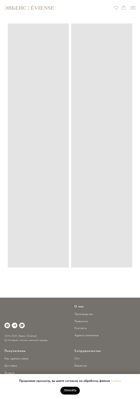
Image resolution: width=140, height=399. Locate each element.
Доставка (10, 365)
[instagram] (7, 325)
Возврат (9, 372)
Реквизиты (81, 321)
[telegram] (14, 325)
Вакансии (80, 365)
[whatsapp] (22, 325)
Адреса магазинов (86, 335)
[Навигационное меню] (133, 7)
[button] (116, 8)
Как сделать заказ (16, 358)
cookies (116, 380)
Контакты (80, 328)
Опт (77, 358)
